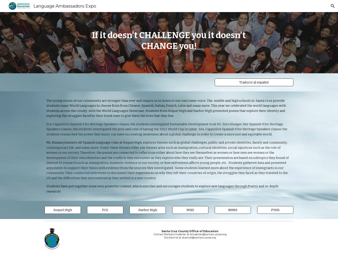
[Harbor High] (148, 210)
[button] (333, 6)
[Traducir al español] (254, 82)
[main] (169, 42)
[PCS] (105, 210)
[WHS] (190, 210)
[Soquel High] (63, 210)
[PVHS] (275, 210)
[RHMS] (233, 210)
